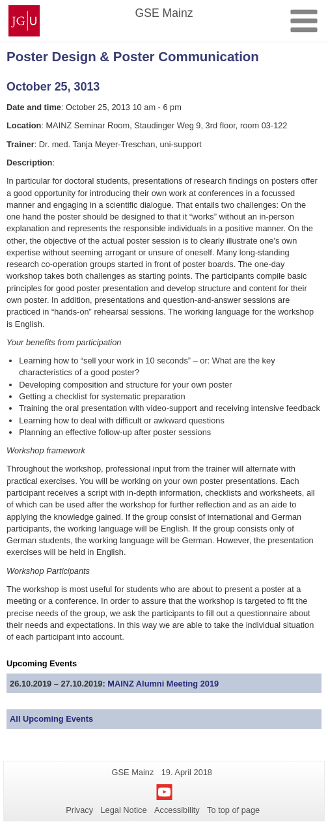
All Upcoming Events (51, 719)
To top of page (233, 810)
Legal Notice (123, 810)
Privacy (79, 810)
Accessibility (177, 810)
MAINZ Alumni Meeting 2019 (163, 683)
